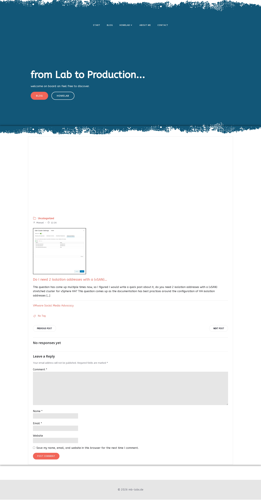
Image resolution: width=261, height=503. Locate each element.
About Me (145, 25)
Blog (110, 25)
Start (96, 25)
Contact (162, 25)
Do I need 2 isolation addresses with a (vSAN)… (70, 283)
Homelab (126, 25)
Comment (40, 373)
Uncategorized (46, 221)
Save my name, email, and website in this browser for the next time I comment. (88, 451)
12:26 (52, 226)
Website (38, 439)
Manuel (38, 226)
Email (37, 427)
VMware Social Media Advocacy (53, 308)
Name (38, 414)
